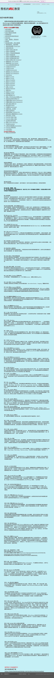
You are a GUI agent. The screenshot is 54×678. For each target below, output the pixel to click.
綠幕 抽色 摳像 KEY (11, 103)
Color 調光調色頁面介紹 (12, 65)
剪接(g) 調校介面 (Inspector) (13, 60)
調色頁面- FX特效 (10, 115)
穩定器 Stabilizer (10, 88)
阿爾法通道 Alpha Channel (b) (14, 102)
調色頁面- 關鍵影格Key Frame (14, 114)
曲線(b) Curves (10, 78)
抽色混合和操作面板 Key (12, 98)
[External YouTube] (39, 49)
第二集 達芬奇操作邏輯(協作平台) (11, 145)
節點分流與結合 (10, 110)
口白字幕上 (9, 129)
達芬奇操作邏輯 (9, 31)
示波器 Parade (10, 68)
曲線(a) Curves (10, 76)
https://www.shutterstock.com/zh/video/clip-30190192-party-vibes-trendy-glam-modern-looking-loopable (25, 553)
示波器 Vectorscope (11, 70)
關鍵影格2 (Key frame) (12, 63)
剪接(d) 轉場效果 (10, 54)
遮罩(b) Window (10, 85)
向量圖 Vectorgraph (11, 107)
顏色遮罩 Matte (10, 105)
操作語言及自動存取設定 (12, 36)
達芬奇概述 (8, 29)
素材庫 (7, 41)
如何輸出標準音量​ (11, 120)
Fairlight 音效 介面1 (11, 117)
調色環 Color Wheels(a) (12, 71)
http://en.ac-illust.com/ (18, 551)
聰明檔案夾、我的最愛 (12, 44)
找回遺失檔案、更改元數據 (12, 43)
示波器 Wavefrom (11, 66)
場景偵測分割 (10, 48)
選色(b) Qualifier (10, 81)
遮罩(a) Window (10, 83)
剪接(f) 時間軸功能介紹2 (12, 58)
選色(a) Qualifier (10, 80)
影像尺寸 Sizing (10, 92)
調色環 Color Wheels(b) (12, 73)
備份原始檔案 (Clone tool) (13, 46)
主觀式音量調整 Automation (14, 125)
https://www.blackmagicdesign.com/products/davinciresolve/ (24, 671)
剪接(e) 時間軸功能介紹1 (13, 56)
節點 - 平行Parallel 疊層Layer (14, 97)
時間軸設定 (8, 34)
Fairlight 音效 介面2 (11, 119)
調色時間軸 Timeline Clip (13, 112)
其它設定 (7, 38)
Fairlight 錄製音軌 (11, 127)
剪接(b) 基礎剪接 (10, 51)
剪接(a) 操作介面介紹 (11, 49)
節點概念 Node (10, 93)
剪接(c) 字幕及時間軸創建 (13, 53)
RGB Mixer (9, 75)
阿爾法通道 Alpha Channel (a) (14, 100)
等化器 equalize (10, 124)
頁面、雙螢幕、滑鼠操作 (12, 39)
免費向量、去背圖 (11, 109)
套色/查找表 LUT (10, 95)
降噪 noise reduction (12, 122)
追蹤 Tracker (9, 87)
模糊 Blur (8, 90)
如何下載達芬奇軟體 (10, 32)
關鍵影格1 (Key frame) (12, 61)
